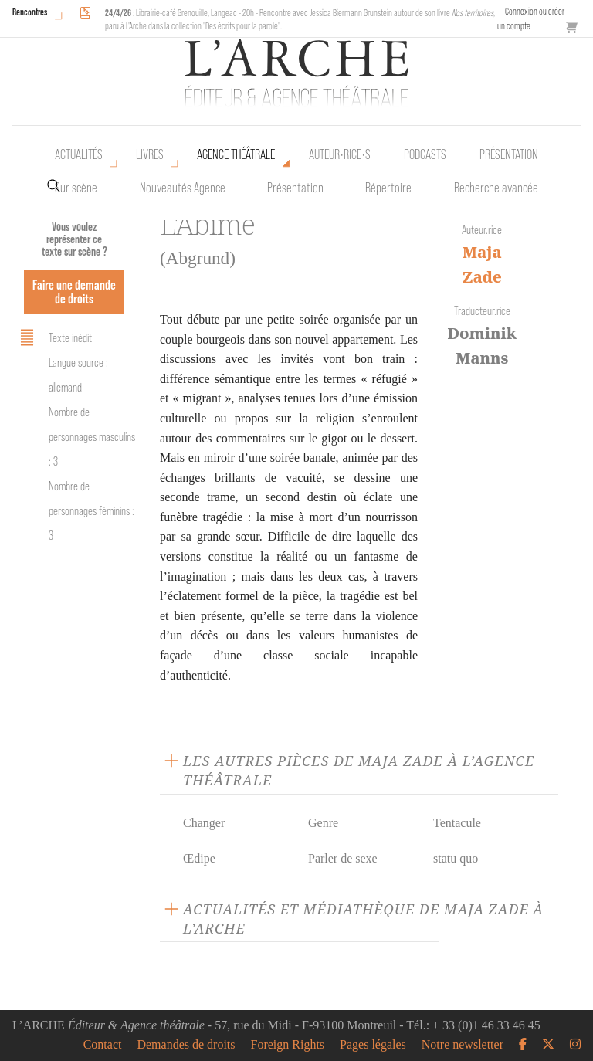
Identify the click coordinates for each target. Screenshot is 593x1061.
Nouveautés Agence (182, 187)
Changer (204, 822)
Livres (150, 154)
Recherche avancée (496, 187)
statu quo (455, 858)
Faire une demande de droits (74, 291)
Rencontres (29, 12)
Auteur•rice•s (340, 154)
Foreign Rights (288, 1045)
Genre (323, 822)
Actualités (79, 154)
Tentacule (457, 822)
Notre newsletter (462, 1045)
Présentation (295, 187)
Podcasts (425, 154)
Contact (102, 1045)
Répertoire (388, 187)
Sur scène (76, 187)
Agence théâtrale (236, 154)
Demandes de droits (186, 1045)
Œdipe (199, 858)
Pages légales (373, 1045)
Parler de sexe (343, 858)
